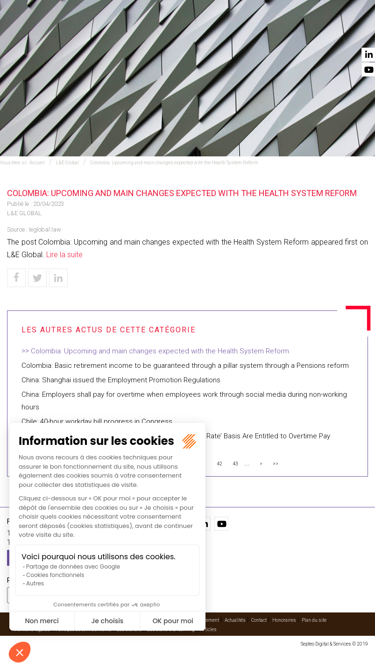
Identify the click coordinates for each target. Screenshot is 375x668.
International (151, 33)
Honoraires (284, 620)
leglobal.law (45, 229)
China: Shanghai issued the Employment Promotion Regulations (120, 380)
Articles (208, 629)
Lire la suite (64, 254)
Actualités (312, 33)
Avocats (199, 33)
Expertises (101, 33)
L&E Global (67, 162)
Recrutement (205, 620)
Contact (355, 33)
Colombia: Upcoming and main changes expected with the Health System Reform (174, 162)
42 (219, 463)
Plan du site (314, 620)
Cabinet (237, 33)
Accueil (60, 33)
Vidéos (272, 33)
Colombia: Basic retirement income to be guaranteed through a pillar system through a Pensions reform (185, 365)
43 (235, 463)
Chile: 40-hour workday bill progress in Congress (96, 421)
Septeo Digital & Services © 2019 (334, 644)
